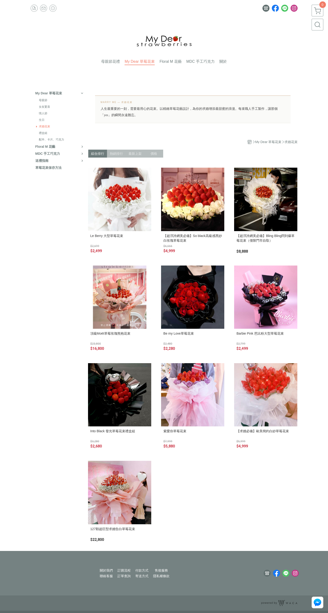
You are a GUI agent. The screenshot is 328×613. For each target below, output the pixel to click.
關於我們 (106, 570)
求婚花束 (44, 126)
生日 (41, 120)
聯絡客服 (106, 576)
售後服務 (161, 570)
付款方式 (141, 570)
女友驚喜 (44, 106)
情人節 (43, 113)
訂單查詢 (124, 576)
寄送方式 (141, 576)
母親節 (43, 100)
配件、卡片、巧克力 (51, 139)
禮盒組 (43, 133)
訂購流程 (124, 570)
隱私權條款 (161, 576)
